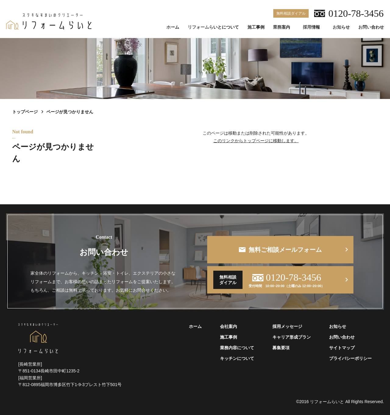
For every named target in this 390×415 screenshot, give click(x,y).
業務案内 (281, 27)
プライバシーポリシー (350, 358)
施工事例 (255, 27)
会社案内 (228, 326)
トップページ (25, 111)
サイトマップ (342, 348)
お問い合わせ (371, 27)
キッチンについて (237, 358)
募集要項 (280, 348)
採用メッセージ (287, 326)
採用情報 (311, 27)
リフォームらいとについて (213, 27)
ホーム (172, 27)
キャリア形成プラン (291, 337)
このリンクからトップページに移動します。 (256, 140)
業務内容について (237, 348)
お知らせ (341, 27)
